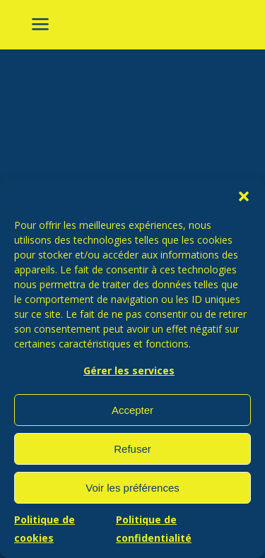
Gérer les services (129, 370)
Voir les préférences (132, 488)
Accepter (132, 410)
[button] (244, 196)
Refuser (132, 449)
